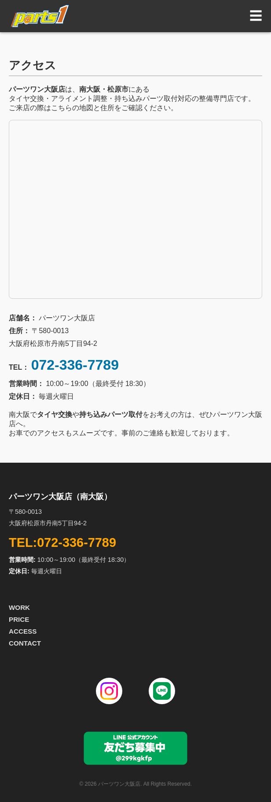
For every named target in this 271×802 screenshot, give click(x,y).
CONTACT (25, 643)
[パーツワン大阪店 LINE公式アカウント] (135, 763)
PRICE (19, 619)
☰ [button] (255, 16)
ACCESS (23, 631)
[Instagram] (109, 691)
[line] (162, 691)
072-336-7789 (75, 365)
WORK (19, 607)
